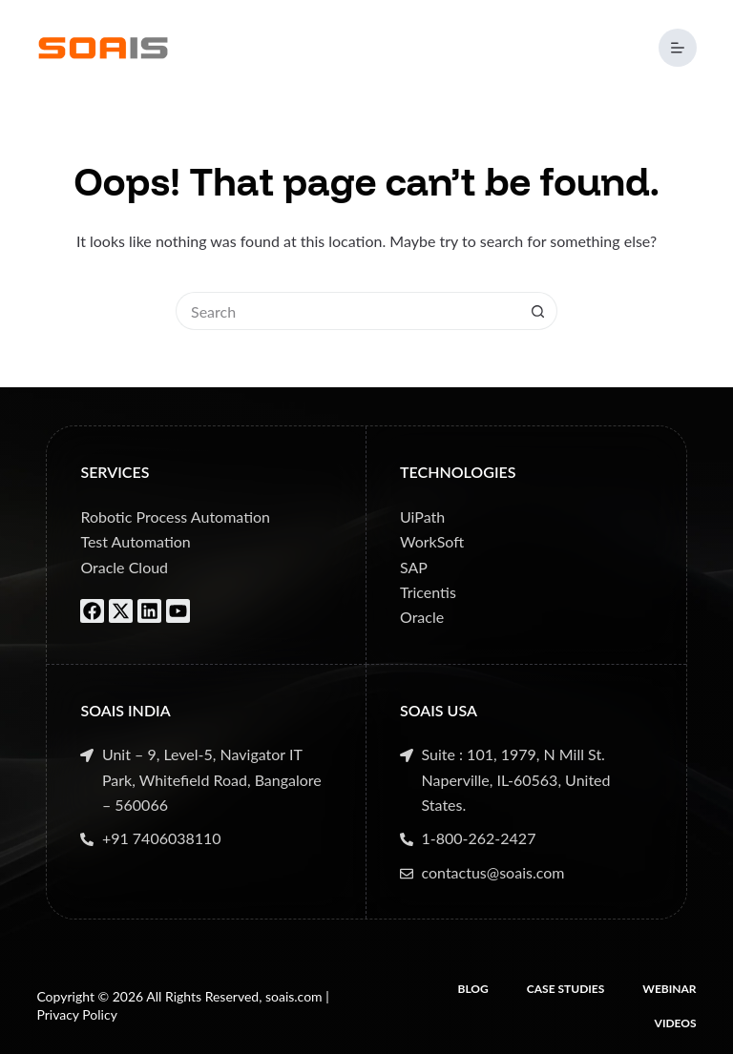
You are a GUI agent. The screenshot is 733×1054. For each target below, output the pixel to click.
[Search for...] (347, 311)
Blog (473, 989)
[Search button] (538, 311)
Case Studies (566, 989)
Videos (676, 1023)
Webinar (669, 989)
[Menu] (678, 48)
